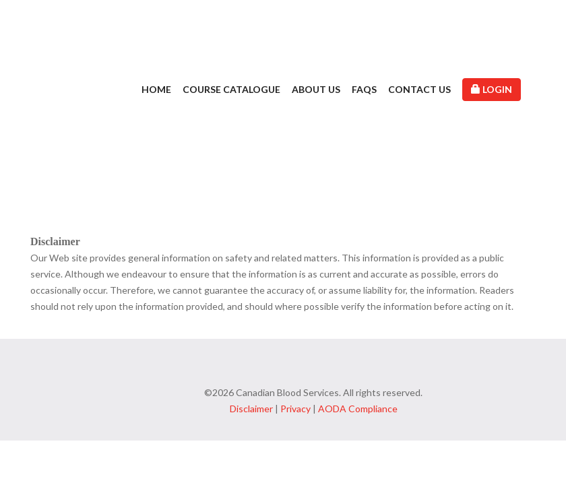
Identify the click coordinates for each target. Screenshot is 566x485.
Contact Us (419, 89)
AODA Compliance (358, 408)
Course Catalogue (231, 89)
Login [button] (491, 89)
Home (156, 89)
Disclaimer (251, 408)
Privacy (295, 408)
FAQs (364, 89)
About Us (316, 89)
